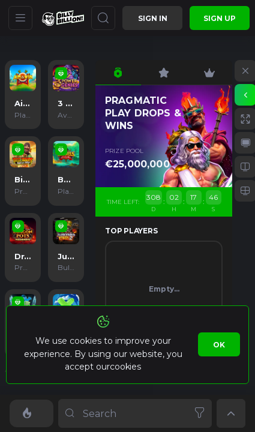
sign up (219, 18)
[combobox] (135, 413)
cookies (125, 366)
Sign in (152, 18)
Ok (219, 344)
